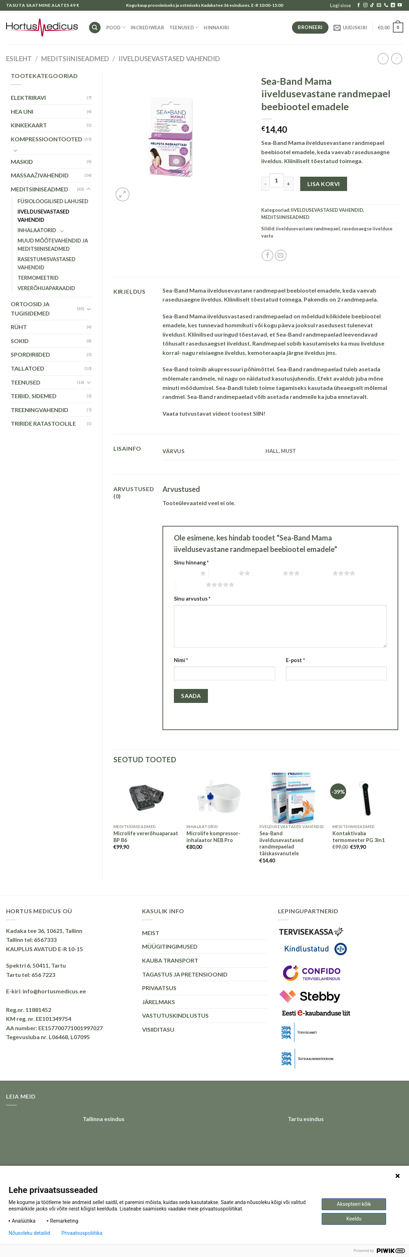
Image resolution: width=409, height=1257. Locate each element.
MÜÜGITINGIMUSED (170, 946)
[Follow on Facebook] (358, 5)
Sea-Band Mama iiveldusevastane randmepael (224, 290)
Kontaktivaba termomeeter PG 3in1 (358, 836)
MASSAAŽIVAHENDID (40, 175)
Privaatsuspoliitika (82, 1233)
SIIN (258, 413)
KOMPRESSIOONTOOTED (46, 139)
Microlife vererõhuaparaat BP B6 (145, 836)
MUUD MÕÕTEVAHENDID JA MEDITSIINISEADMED (53, 245)
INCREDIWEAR (147, 27)
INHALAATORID (37, 230)
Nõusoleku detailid (29, 1233)
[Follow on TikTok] (372, 5)
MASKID (22, 161)
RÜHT (19, 326)
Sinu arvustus (192, 599)
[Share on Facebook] (267, 255)
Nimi (181, 660)
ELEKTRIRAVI (28, 97)
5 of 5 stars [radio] (191, 584)
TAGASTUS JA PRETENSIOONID (185, 974)
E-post (295, 660)
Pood (116, 27)
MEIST (150, 932)
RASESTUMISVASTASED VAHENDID (47, 263)
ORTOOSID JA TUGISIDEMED (30, 308)
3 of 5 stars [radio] (268, 573)
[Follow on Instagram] (365, 5)
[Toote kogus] (276, 180)
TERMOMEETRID (38, 278)
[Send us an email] (379, 5)
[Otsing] (95, 28)
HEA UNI (22, 111)
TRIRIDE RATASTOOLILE (43, 423)
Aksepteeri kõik (354, 1204)
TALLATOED (27, 368)
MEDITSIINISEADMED (75, 59)
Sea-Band (175, 369)
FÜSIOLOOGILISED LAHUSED (53, 201)
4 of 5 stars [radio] (318, 573)
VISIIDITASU (158, 1029)
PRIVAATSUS (159, 987)
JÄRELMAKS (158, 1001)
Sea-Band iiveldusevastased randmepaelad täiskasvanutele (281, 843)
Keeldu (353, 1219)
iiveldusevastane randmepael (308, 228)
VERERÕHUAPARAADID (46, 288)
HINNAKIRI (216, 27)
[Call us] (386, 5)
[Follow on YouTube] (400, 5)
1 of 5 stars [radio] (185, 573)
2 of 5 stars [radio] (224, 573)
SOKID (20, 340)
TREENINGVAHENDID (39, 409)
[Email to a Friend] (281, 255)
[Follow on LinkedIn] (393, 5)
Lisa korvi (323, 183)
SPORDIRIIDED (30, 354)
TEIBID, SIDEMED (34, 395)
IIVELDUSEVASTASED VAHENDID (169, 59)
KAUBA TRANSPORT (170, 960)
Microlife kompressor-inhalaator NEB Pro (213, 836)
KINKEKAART (29, 125)
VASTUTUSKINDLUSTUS (175, 1015)
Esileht (19, 59)
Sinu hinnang (191, 562)
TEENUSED (184, 27)
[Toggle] (15, 150)
